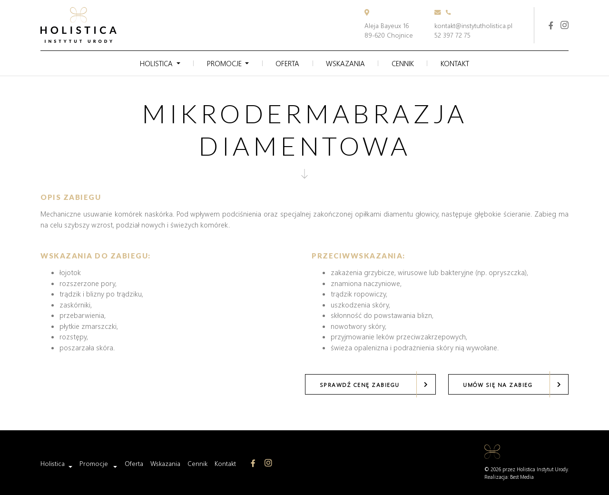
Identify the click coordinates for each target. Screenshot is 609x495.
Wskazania (345, 63)
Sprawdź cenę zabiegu (360, 384)
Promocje (224, 63)
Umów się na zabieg (497, 384)
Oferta (287, 63)
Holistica (156, 63)
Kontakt (455, 63)
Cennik (403, 63)
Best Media (522, 477)
